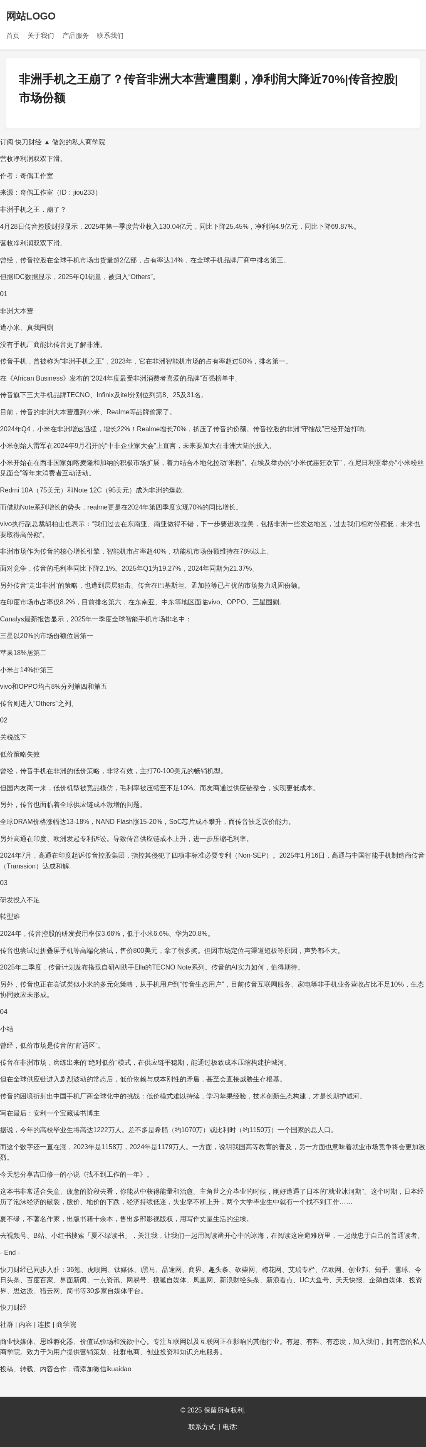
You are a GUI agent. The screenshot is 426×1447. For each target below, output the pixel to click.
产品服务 (75, 35)
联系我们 (110, 35)
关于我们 (40, 35)
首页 (13, 35)
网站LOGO (31, 16)
